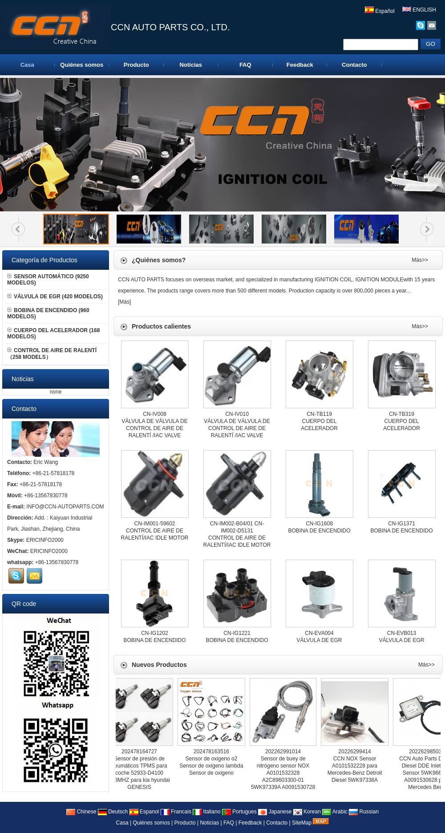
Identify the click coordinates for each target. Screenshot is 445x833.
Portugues (239, 812)
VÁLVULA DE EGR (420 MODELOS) (55, 296)
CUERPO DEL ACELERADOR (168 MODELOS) (53, 333)
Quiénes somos (81, 64)
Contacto (354, 64)
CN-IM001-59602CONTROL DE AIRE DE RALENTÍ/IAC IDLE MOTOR (155, 530)
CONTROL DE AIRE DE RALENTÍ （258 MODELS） (52, 353)
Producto (136, 64)
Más (124, 302)
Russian (364, 812)
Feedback (300, 64)
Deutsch (113, 812)
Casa (27, 64)
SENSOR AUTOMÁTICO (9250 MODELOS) (48, 279)
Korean (307, 812)
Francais (176, 812)
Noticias (190, 64)
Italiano (206, 812)
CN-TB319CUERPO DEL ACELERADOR (401, 421)
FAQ (245, 64)
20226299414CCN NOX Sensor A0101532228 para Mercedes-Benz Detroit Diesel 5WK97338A (356, 765)
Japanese (274, 812)
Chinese (81, 812)
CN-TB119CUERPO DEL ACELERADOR (319, 421)
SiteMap (302, 823)
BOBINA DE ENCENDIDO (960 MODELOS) (48, 313)
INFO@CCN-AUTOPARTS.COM (65, 507)
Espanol (144, 812)
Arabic (335, 812)
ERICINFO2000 (45, 540)
